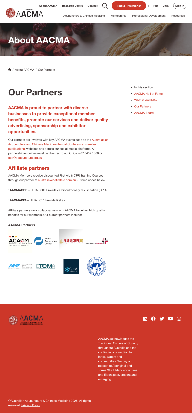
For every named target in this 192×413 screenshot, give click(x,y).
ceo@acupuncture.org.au (25, 157)
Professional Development (149, 15)
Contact (93, 5)
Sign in (179, 5)
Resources (178, 15)
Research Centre (72, 5)
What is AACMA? (145, 100)
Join (166, 5)
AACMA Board (144, 112)
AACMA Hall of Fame (148, 93)
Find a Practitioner (129, 5)
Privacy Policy (30, 405)
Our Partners (142, 106)
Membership (118, 15)
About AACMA (48, 5)
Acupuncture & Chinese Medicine (84, 15)
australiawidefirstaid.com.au (57, 180)
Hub (155, 5)
